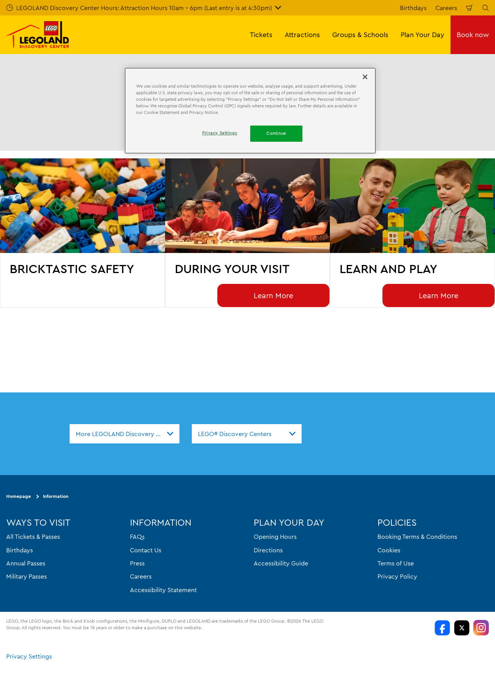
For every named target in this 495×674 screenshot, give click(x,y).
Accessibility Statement (163, 590)
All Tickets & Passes (33, 537)
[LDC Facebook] (442, 627)
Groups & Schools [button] (360, 34)
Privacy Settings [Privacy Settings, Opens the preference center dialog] (219, 133)
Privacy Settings (29, 656)
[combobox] (124, 433)
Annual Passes (25, 563)
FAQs (137, 537)
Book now (473, 34)
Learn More (273, 295)
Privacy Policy (397, 577)
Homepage (18, 496)
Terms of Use (395, 563)
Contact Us (145, 550)
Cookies (388, 550)
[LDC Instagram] (481, 627)
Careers (446, 8)
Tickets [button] (261, 34)
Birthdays (413, 8)
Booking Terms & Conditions (417, 537)
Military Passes (26, 577)
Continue (276, 133)
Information (55, 496)
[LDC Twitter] (461, 627)
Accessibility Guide (281, 563)
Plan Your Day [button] (422, 34)
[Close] (365, 76)
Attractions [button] (302, 34)
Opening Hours (275, 537)
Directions (268, 550)
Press (137, 563)
